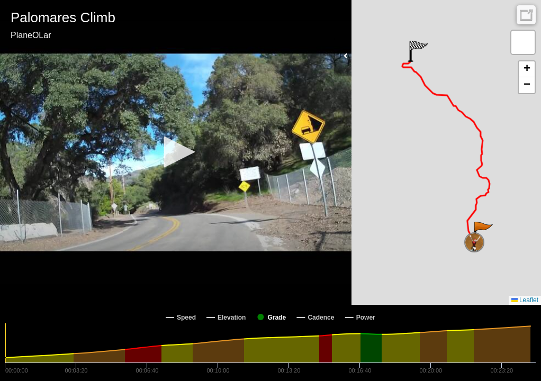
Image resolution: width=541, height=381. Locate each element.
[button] (175, 152)
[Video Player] (175, 152)
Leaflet (524, 300)
